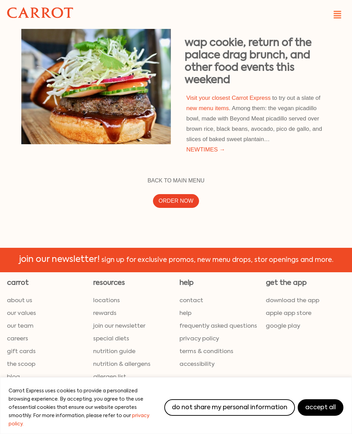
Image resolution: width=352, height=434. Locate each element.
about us (19, 301)
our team (20, 326)
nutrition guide (114, 351)
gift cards (21, 351)
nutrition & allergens (122, 364)
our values (21, 313)
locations (106, 301)
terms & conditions (206, 351)
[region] (176, 405)
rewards (105, 313)
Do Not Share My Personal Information (229, 407)
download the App (292, 301)
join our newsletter (119, 326)
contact (191, 301)
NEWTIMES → (205, 149)
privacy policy (199, 339)
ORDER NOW (175, 201)
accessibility (196, 364)
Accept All (320, 407)
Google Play (283, 326)
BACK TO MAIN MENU (176, 180)
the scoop (21, 364)
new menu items (207, 108)
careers (17, 339)
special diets (111, 339)
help (185, 313)
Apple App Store (288, 313)
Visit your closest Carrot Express (228, 98)
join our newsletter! (59, 259)
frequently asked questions (218, 326)
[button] (337, 14)
